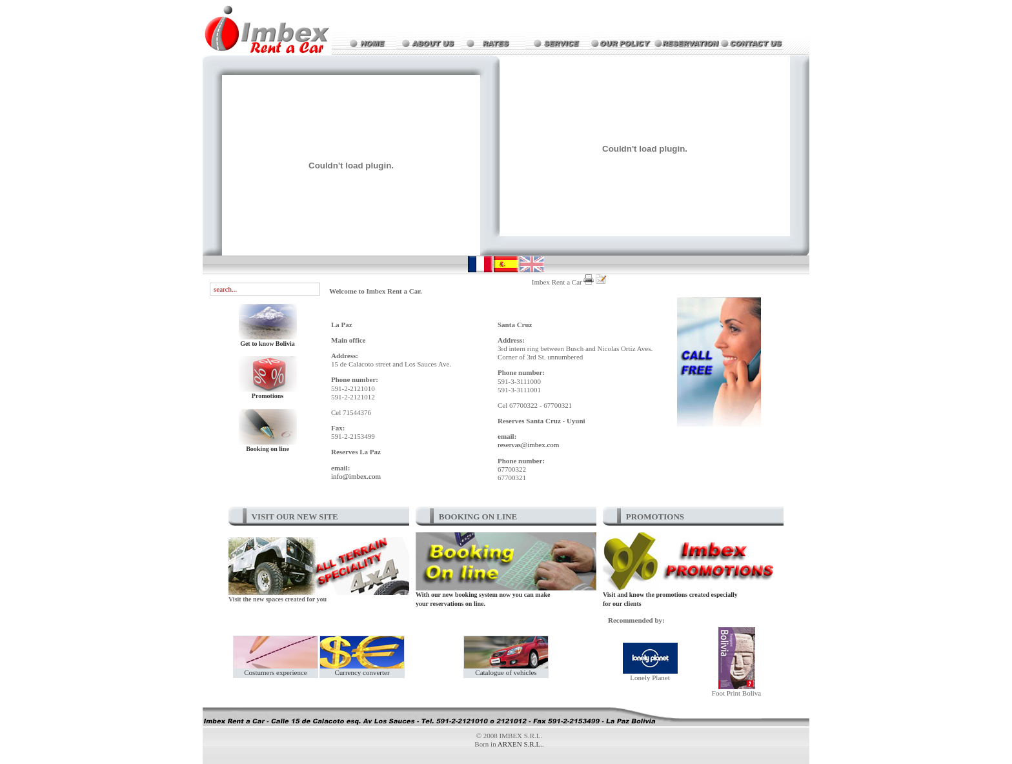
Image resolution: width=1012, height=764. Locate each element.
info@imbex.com (356, 476)
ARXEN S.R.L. (520, 744)
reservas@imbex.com (528, 444)
